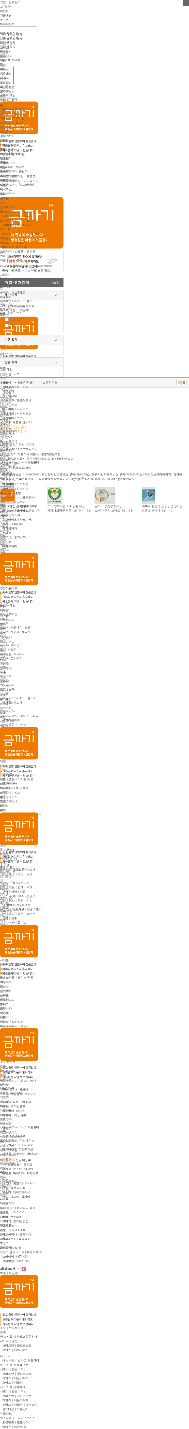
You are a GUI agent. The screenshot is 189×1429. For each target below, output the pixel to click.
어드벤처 (16, 312)
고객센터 (6, 6)
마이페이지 (7, 24)
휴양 (13, 325)
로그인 (4, 20)
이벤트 (4, 11)
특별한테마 (18, 319)
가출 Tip (5, 15)
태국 (3, 636)
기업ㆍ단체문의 (10, 2)
